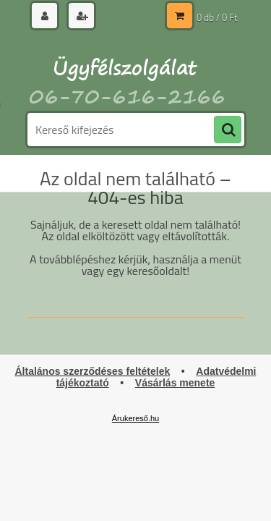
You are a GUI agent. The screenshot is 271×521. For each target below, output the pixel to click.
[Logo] (126, 71)
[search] (228, 130)
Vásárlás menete (175, 383)
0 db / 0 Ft (217, 17)
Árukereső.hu (135, 418)
